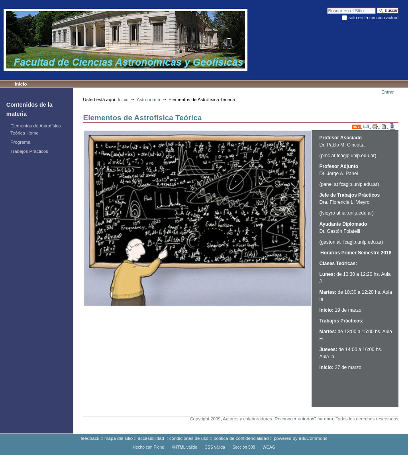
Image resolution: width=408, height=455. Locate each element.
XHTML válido (184, 447)
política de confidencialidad (241, 438)
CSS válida (215, 447)
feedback (89, 438)
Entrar (387, 92)
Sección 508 (243, 447)
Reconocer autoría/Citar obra (304, 418)
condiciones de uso (189, 438)
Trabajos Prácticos (29, 151)
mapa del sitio (118, 438)
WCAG (269, 447)
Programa (20, 142)
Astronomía (148, 99)
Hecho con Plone (148, 447)
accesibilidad (151, 438)
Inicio (21, 84)
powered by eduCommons (300, 438)
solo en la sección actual (373, 17)
